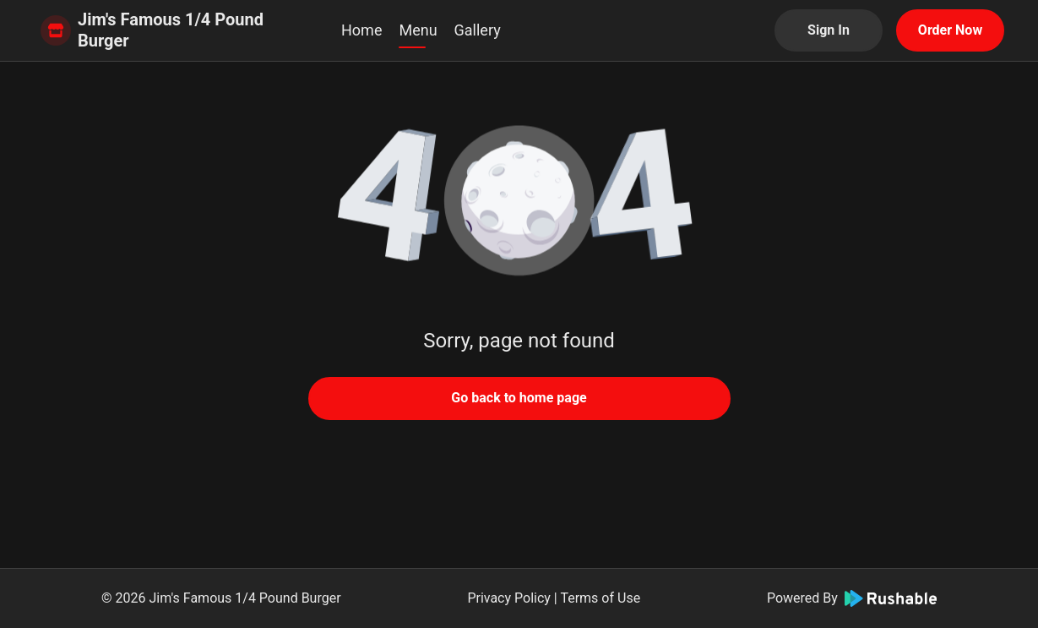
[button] (519, 203)
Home (361, 30)
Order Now (950, 30)
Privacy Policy (509, 598)
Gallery (477, 30)
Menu (418, 30)
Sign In (828, 30)
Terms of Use (600, 598)
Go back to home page (518, 398)
